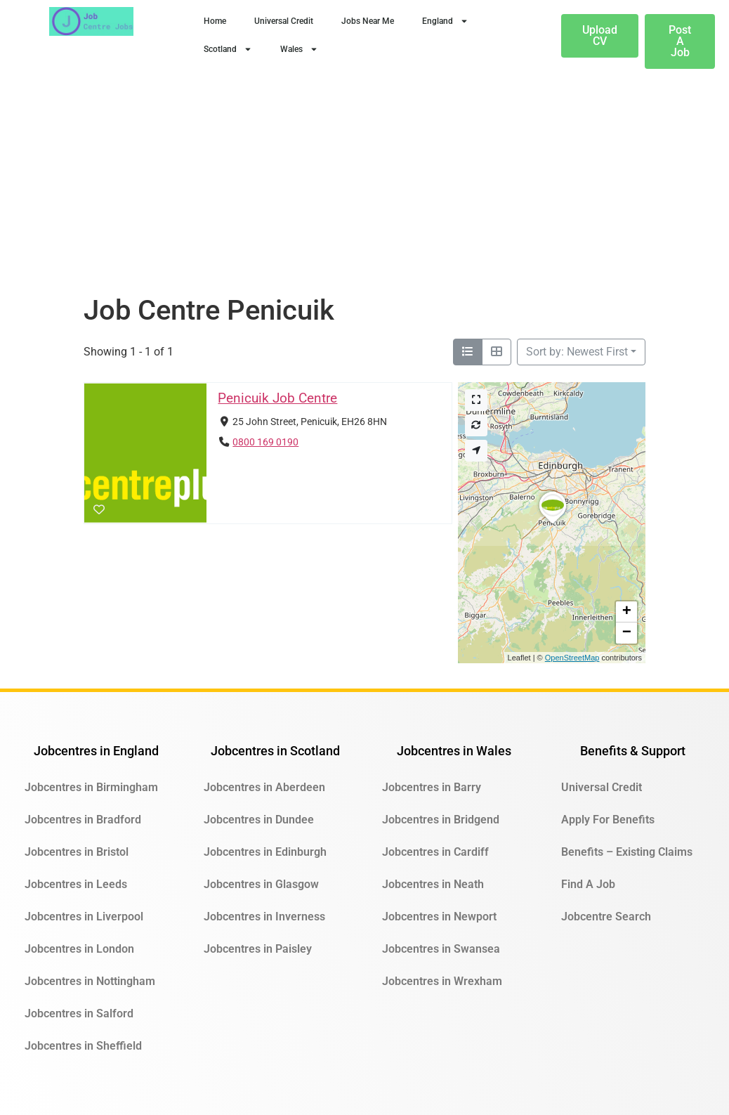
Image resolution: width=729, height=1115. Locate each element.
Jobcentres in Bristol (77, 852)
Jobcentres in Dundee (259, 819)
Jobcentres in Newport (439, 916)
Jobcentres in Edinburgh (265, 852)
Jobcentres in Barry (431, 787)
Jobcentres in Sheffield (83, 1045)
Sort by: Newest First (577, 351)
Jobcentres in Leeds (76, 884)
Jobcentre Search (606, 916)
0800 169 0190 (265, 442)
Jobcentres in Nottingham (90, 981)
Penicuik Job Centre (277, 398)
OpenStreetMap (572, 657)
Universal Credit (283, 21)
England (445, 21)
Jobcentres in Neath (433, 884)
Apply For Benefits (608, 819)
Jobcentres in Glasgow (261, 884)
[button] (552, 523)
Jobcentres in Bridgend (440, 819)
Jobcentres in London (79, 949)
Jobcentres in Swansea (441, 949)
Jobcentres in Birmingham (91, 787)
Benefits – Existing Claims (626, 852)
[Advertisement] (364, 188)
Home (215, 21)
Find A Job (588, 884)
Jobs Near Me (367, 21)
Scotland (228, 49)
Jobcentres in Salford (79, 1013)
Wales (299, 49)
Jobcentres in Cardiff (435, 852)
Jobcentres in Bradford (83, 819)
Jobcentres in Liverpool (84, 916)
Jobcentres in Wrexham (442, 981)
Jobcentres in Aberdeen (264, 787)
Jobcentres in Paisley (258, 949)
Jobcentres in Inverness (264, 916)
